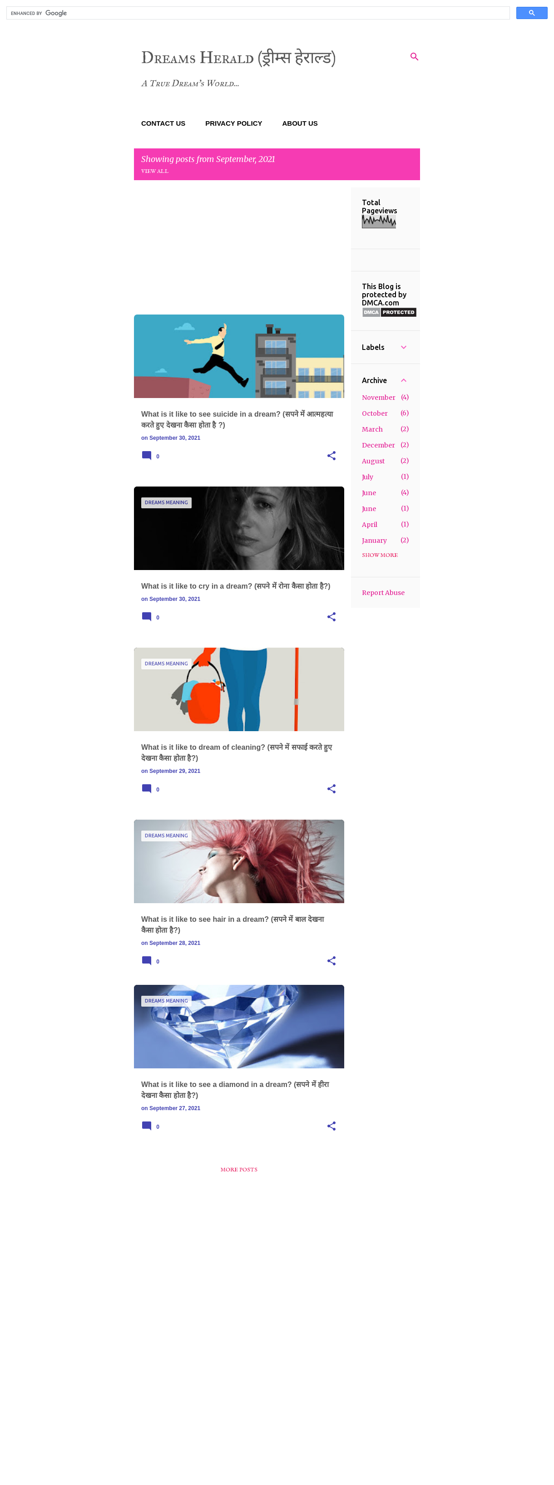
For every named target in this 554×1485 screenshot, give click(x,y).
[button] (331, 456)
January (374, 540)
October (375, 413)
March (372, 429)
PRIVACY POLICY (233, 123)
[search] (257, 13)
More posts (239, 1169)
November (379, 397)
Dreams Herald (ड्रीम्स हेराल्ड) (238, 58)
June (369, 493)
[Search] (414, 57)
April (369, 525)
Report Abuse (383, 593)
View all (155, 171)
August (373, 461)
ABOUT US (300, 123)
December (378, 445)
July (367, 477)
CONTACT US (163, 123)
